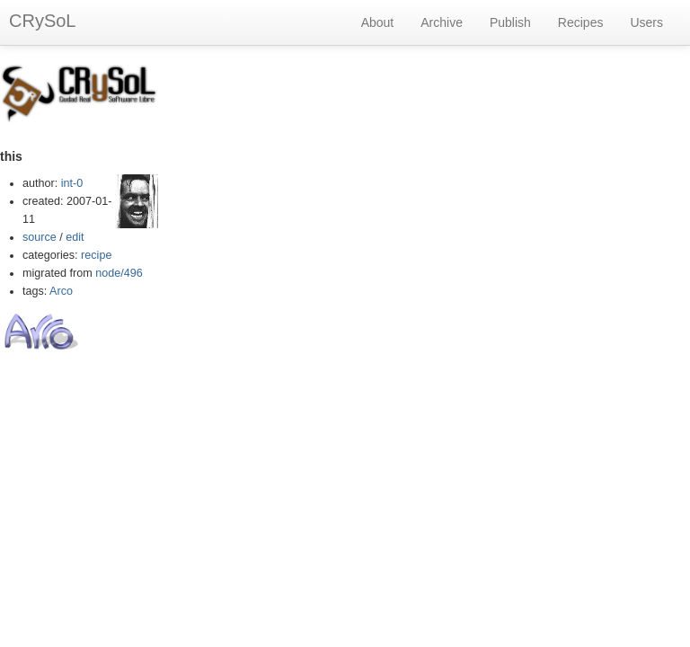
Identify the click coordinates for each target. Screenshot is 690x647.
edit (75, 237)
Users (646, 22)
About (377, 22)
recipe (96, 255)
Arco (61, 291)
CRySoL (42, 21)
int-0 (72, 183)
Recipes (581, 22)
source (39, 237)
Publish (510, 22)
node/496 (119, 273)
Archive (441, 22)
